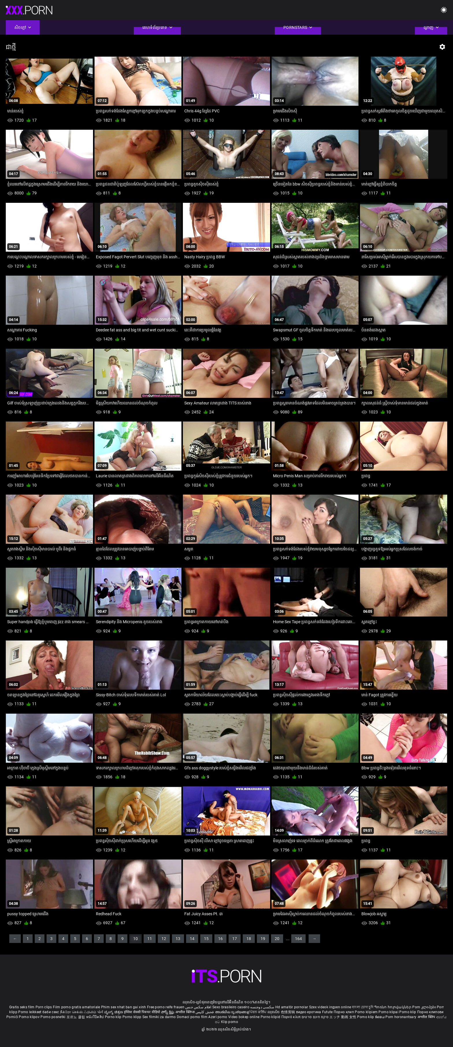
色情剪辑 (288, 1012)
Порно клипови (430, 1012)
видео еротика (308, 1012)
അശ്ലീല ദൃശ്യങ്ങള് (232, 1012)
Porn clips (44, 1007)
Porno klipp (132, 1017)
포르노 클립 (76, 1017)
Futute (327, 1012)
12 (163, 938)
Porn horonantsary (401, 1017)
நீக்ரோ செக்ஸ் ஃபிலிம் (78, 1012)
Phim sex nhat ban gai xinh (123, 1007)
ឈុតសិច (274, 1012)
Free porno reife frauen (165, 1007)
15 (206, 938)
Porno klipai (388, 1012)
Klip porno (229, 1022)
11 (149, 938)
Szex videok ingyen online (330, 1007)
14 (192, 938)
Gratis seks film (22, 1007)
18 (248, 938)
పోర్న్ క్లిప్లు (168, 1012)
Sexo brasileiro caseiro (230, 1007)
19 (263, 938)
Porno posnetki (53, 1017)
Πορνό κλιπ (291, 1017)
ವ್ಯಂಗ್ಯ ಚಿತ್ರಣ (114, 1012)
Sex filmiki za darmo (159, 1017)
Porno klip (408, 1012)
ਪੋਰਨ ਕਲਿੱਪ (258, 1012)
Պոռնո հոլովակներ (393, 1007)
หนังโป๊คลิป (95, 1017)
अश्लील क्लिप (426, 1017)
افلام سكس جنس (198, 1007)
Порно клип (344, 1012)
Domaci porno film (192, 1017)
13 (178, 938)
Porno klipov (29, 1017)
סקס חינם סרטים (315, 1017)
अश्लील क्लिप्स (185, 1012)
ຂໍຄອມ (380, 1017)
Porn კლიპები (424, 1007)
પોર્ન (100, 1012)
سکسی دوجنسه (262, 1007)
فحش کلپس (205, 1012)
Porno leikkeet (30, 1012)
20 (277, 938)
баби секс (50, 1012)
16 (220, 938)
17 (234, 938)
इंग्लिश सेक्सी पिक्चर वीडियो (142, 1012)
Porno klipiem (366, 1012)
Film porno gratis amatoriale (76, 1007)
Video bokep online (243, 1017)
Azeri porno (218, 1017)
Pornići (12, 1017)
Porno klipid (271, 1017)
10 (135, 938)
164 (298, 938)
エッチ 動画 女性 (342, 1017)
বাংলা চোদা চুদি (362, 1007)
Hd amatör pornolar (291, 1007)
